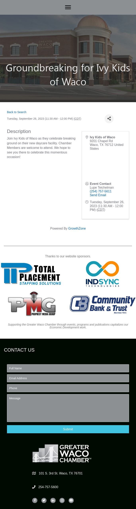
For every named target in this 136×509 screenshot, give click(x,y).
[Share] (109, 118)
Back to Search (16, 112)
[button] (68, 429)
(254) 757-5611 (101, 191)
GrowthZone (77, 228)
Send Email (98, 195)
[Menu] (68, 7)
